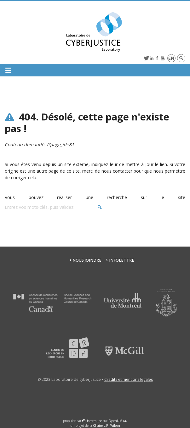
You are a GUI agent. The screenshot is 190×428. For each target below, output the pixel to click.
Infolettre (121, 260)
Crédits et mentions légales (128, 379)
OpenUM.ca (117, 421)
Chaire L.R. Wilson (106, 425)
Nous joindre (86, 260)
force (94, 421)
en (171, 58)
